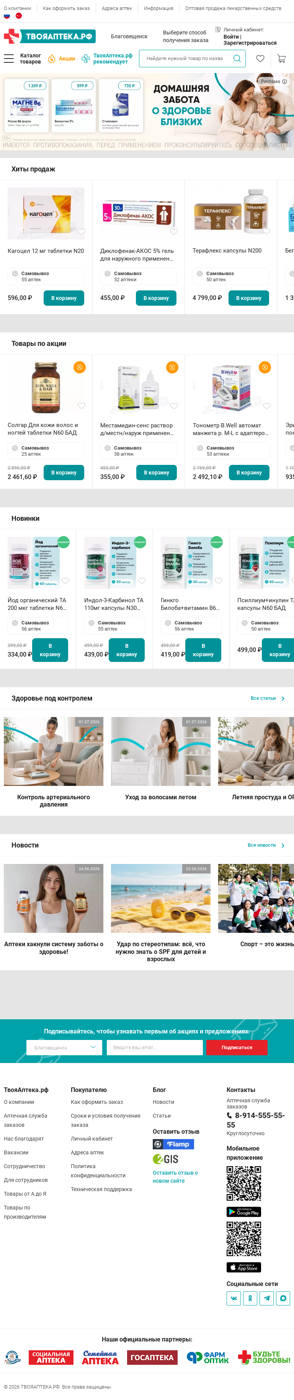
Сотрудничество (24, 1166)
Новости (163, 1102)
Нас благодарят (24, 1139)
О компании (17, 8)
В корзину (64, 298)
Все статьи (267, 698)
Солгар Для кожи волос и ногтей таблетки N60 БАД (43, 429)
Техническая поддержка (101, 1189)
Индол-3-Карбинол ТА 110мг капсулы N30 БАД (114, 604)
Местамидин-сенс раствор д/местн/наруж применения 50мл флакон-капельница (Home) (138, 429)
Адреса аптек (117, 8)
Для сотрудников (26, 1180)
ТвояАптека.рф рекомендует (107, 58)
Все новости (266, 845)
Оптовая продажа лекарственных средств (233, 8)
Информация (158, 8)
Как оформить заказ (66, 8)
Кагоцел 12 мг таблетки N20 (46, 251)
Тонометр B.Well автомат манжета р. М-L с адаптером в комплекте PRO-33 (231, 429)
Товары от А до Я (25, 1194)
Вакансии (16, 1152)
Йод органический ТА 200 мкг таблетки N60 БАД (37, 604)
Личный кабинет (92, 1139)
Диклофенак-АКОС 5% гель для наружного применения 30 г (138, 255)
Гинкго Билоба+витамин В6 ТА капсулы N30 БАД (189, 604)
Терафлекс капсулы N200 (227, 250)
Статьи (162, 1116)
